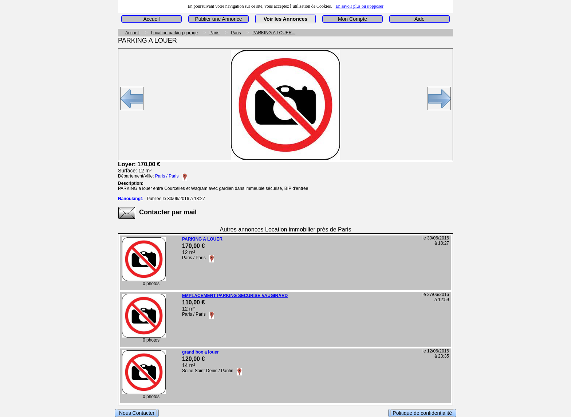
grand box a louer (200, 352)
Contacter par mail (168, 212)
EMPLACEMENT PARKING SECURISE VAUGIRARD (235, 295)
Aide (419, 19)
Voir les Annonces (286, 19)
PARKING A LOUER (202, 239)
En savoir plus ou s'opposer (359, 6)
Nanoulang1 (130, 198)
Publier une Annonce (218, 19)
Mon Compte (352, 19)
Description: (130, 183)
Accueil (151, 19)
